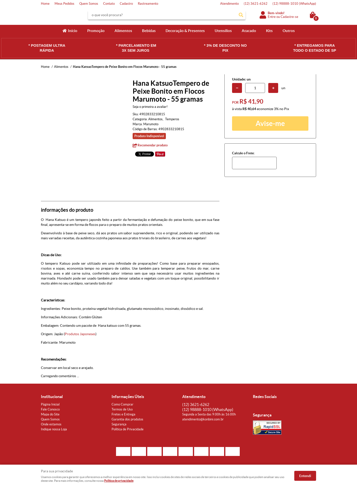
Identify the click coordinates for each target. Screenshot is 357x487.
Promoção (96, 31)
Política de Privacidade (128, 429)
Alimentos (123, 31)
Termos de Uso (122, 409)
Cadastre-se (289, 17)
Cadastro (126, 3)
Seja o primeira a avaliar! (150, 107)
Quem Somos (88, 3)
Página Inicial (50, 404)
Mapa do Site (50, 414)
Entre (272, 17)
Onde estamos (51, 424)
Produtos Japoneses (80, 334)
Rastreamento (148, 3)
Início (72, 31)
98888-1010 (294, 3)
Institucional (52, 396)
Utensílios (223, 31)
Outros (289, 31)
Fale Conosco (50, 409)
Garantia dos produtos (127, 419)
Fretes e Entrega (123, 414)
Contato (109, 3)
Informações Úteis (128, 396)
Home (45, 3)
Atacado (249, 31)
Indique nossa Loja (54, 429)
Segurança (119, 424)
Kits (269, 31)
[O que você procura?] (241, 14)
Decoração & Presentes (185, 31)
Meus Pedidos (64, 3)
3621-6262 (256, 3)
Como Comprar (122, 404)
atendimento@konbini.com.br (203, 419)
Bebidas (149, 31)
